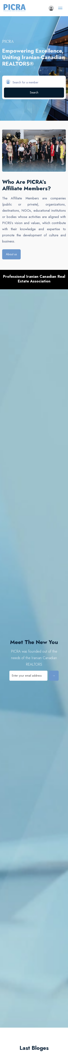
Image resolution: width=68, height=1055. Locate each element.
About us (11, 254)
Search (34, 92)
